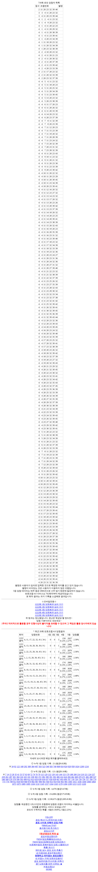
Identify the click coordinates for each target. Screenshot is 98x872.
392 (54, 777)
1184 (65, 784)
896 (40, 782)
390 (47, 777)
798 (11, 782)
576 (10, 779)
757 (87, 779)
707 (69, 779)
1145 (42, 784)
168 (21, 766)
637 (47, 779)
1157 (47, 784)
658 (54, 779)
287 (10, 777)
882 (33, 782)
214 (78, 774)
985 (66, 782)
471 (83, 777)
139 (53, 774)
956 (58, 782)
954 (55, 782)
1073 (14, 784)
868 (25, 782)
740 (54, 766)
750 (80, 779)
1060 (89, 782)
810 (62, 766)
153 (64, 774)
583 (51, 766)
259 (3, 777)
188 (71, 774)
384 (32, 766)
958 (73, 766)
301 (14, 777)
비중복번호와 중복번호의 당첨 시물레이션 (49, 845)
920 (69, 766)
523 (43, 766)
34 (12, 766)
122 (18, 766)
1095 (28, 784)
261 (7, 777)
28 (13, 774)
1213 (74, 784)
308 (29, 766)
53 (21, 774)
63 (26, 774)
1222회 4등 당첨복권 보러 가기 (49, 612)
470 (80, 777)
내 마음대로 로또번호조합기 (49, 853)
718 (72, 779)
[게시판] (49, 817)
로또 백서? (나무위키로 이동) (49, 820)
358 (32, 777)
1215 (79, 784)
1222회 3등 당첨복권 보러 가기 (49, 610)
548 (3, 779)
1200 (82, 766)
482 (87, 777)
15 (10, 774)
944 (47, 782)
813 (14, 782)
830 (18, 782)
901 (44, 782)
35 (16, 774)
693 (61, 779)
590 (18, 779)
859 (22, 782)
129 (45, 774)
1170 (61, 784)
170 (67, 774)
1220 (84, 784)
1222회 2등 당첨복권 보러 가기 (49, 607)
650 (50, 779)
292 (25, 766)
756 (83, 779)
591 (21, 779)
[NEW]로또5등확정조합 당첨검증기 (49, 842)
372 (39, 777)
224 (89, 774)
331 (29, 777)
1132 (37, 784)
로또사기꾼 (49, 831)
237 (93, 774)
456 (69, 777)
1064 (93, 782)
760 (91, 779)
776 (7, 782)
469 (76, 777)
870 (29, 782)
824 (65, 766)
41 (18, 774)
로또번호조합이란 (49, 836)
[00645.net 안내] (49, 825)
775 (3, 782)
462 (72, 777)
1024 (77, 766)
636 (43, 779)
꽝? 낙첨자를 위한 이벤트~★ (49, 864)
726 (76, 779)
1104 (33, 784)
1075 (19, 784)
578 (14, 779)
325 (25, 777)
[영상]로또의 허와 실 (49, 834)
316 (21, 777)
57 (23, 774)
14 (8, 774)
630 (39, 779)
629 (36, 779)
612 (29, 779)
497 (36, 766)
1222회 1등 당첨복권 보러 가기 (49, 604)
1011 (75, 782)
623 (32, 779)
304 (18, 777)
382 (43, 777)
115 (42, 774)
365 (36, 777)
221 (86, 774)
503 (40, 766)
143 (56, 774)
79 (39, 774)
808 (58, 766)
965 (62, 782)
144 (60, 774)
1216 (87, 766)
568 (7, 779)
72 (31, 774)
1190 (70, 784)
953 (51, 782)
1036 (79, 782)
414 (61, 777)
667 (58, 779)
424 (65, 777)
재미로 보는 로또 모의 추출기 (49, 850)
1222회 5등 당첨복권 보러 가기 (49, 615)
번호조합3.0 (49, 867)
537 (94, 777)
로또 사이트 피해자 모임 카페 (49, 823)
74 (34, 774)
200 (75, 774)
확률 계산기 (49, 847)
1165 (56, 784)
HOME (49, 869)
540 (47, 766)
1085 (23, 784)
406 (58, 777)
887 (36, 782)
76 (36, 774)
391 (50, 777)
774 (94, 779)
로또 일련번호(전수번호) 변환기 (49, 861)
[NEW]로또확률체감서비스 (49, 839)
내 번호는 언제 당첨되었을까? (49, 858)
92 (15, 766)
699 (65, 779)
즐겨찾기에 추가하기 (49, 828)
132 (49, 774)
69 (29, 774)
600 (25, 779)
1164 (51, 784)
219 (82, 774)
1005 (70, 782)
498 (91, 777)
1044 (84, 782)
